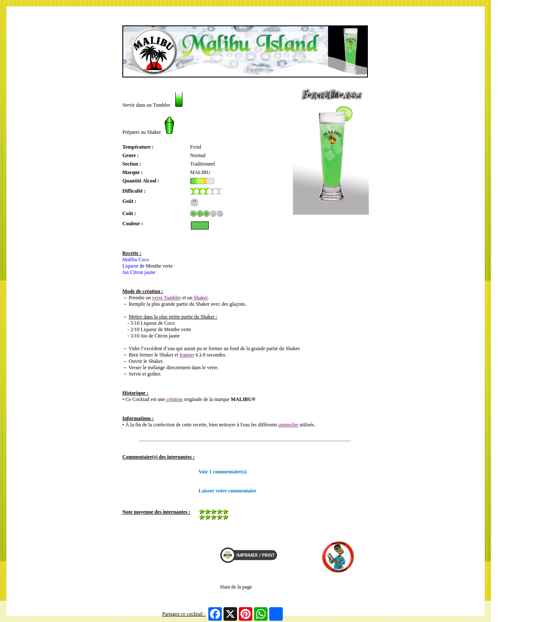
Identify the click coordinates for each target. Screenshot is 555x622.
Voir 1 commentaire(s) (223, 472)
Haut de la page (236, 587)
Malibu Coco (135, 260)
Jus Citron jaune (138, 272)
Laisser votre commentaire (228, 491)
